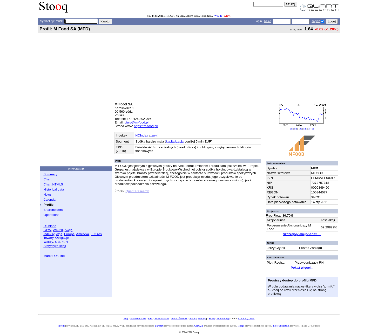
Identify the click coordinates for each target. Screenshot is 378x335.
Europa (69, 234)
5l (313, 128)
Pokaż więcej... (302, 267)
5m (304, 128)
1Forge (240, 325)
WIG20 (218, 15)
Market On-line (54, 256)
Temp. (251, 318)
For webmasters (138, 318)
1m (300, 128)
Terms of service (179, 318)
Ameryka (82, 234)
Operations (51, 215)
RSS (150, 318)
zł (67, 242)
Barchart (159, 325)
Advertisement (162, 318)
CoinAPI (198, 325)
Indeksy (48, 234)
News (47, 194)
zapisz (316, 21)
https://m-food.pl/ (146, 126)
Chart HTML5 (53, 184)
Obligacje (62, 237)
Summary (50, 174)
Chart (47, 179)
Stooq (212, 318)
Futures (96, 234)
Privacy (193, 318)
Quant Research (137, 191)
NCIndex (141, 135)
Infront (61, 325)
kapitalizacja (174, 141)
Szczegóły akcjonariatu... (302, 234)
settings (202, 318)
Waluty (48, 242)
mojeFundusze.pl (281, 325)
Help (125, 318)
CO (240, 318)
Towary (48, 237)
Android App (223, 318)
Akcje (69, 230)
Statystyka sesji (54, 246)
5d (295, 128)
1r (309, 128)
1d (291, 128)
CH (245, 318)
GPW (47, 230)
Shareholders (53, 210)
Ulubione (49, 226)
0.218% (154, 135)
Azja (59, 234)
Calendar (50, 199)
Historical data (53, 189)
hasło (267, 21)
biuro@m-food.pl (136, 122)
